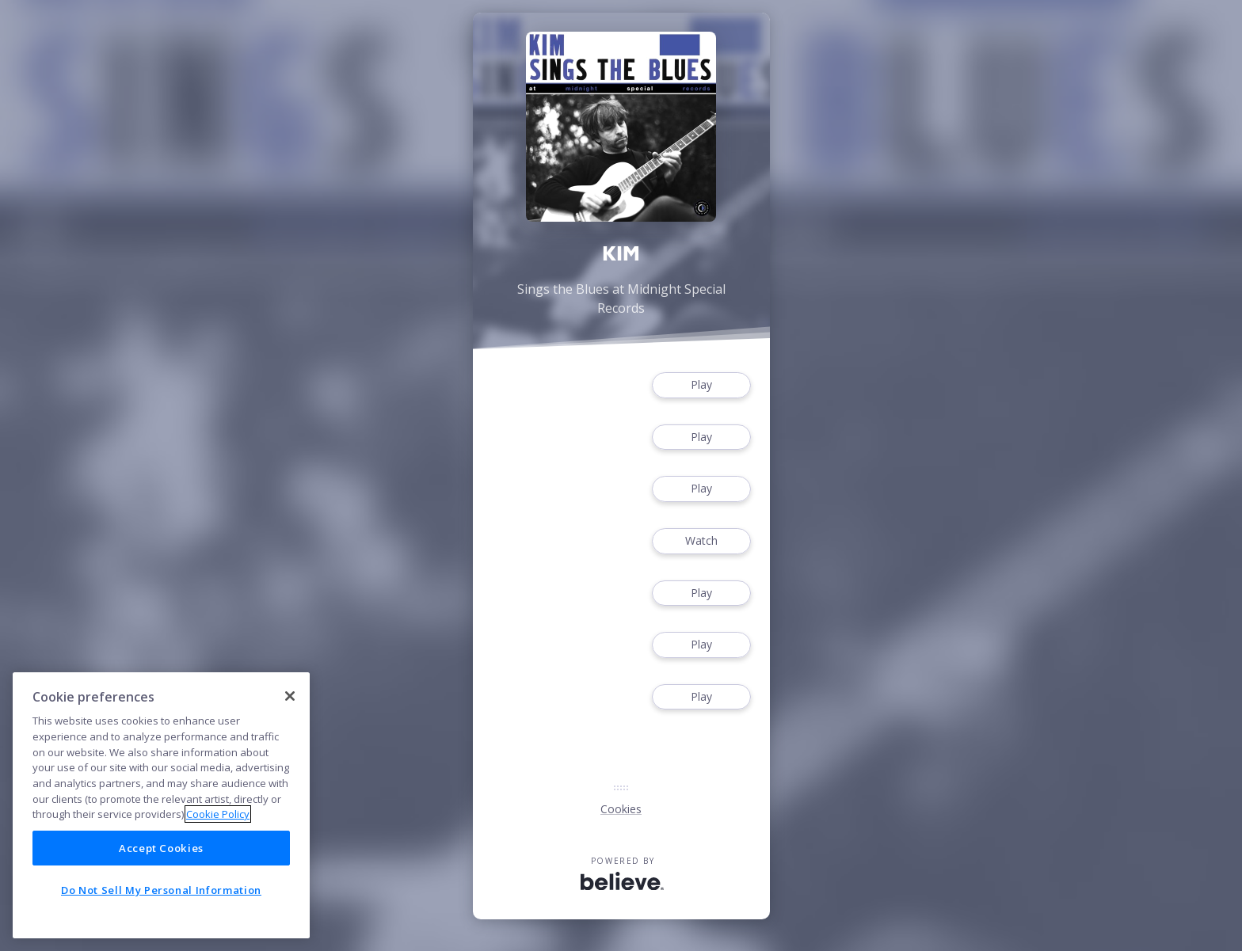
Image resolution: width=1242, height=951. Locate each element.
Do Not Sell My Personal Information (161, 890)
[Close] (289, 696)
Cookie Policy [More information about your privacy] (218, 814)
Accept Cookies (161, 848)
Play (701, 385)
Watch (701, 541)
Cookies (621, 808)
